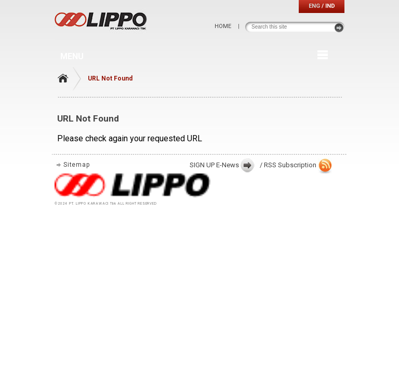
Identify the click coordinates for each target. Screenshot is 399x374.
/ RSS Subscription (288, 165)
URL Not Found (110, 78)
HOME (223, 26)
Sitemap (76, 164)
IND (330, 6)
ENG (314, 6)
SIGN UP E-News (214, 165)
